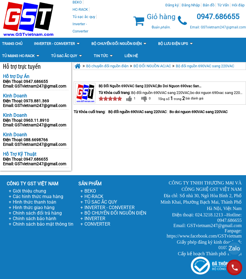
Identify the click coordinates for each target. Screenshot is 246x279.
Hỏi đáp (238, 5)
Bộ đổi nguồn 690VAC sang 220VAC (205, 66)
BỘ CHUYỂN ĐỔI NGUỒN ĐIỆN (115, 213)
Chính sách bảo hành (34, 218)
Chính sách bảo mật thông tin (43, 224)
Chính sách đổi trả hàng (37, 213)
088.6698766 (35, 139)
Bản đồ (208, 5)
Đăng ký (172, 5)
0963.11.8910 (36, 120)
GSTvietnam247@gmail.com (40, 86)
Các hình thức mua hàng (38, 196)
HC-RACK (93, 196)
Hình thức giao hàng (34, 207)
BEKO (90, 191)
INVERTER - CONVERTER (109, 207)
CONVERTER (97, 224)
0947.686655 (35, 81)
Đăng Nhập (191, 5)
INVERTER (94, 218)
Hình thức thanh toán (34, 202)
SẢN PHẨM (90, 183)
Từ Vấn (223, 5)
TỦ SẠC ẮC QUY (100, 202)
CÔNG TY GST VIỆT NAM (32, 183)
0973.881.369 (36, 101)
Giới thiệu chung (29, 191)
